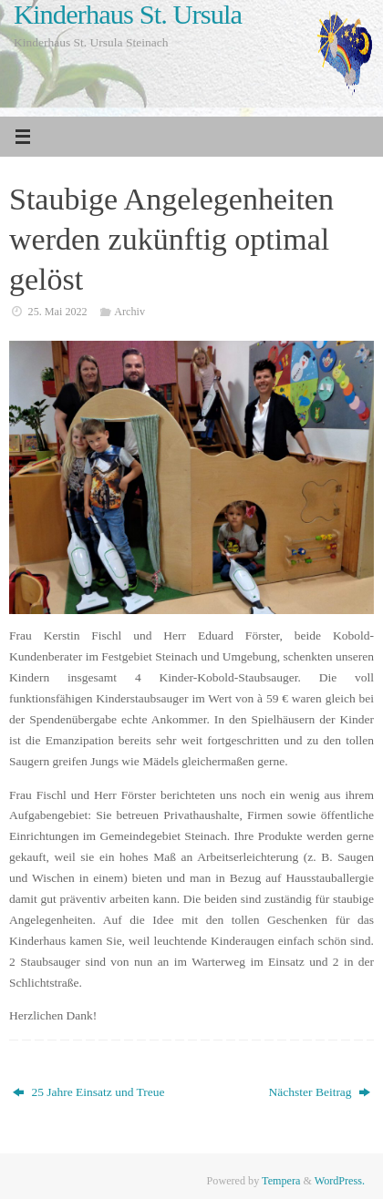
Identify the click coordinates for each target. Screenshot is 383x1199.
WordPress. (340, 1180)
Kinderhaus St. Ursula (128, 15)
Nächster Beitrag (319, 1092)
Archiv (129, 311)
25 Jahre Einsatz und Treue (89, 1092)
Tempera (281, 1180)
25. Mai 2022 (58, 311)
